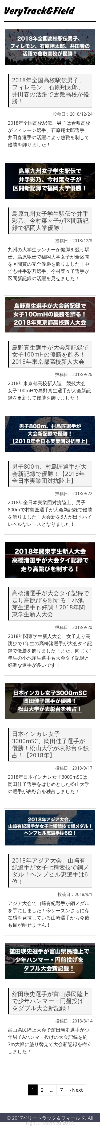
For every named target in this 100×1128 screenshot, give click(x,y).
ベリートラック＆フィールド (54, 1118)
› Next (76, 1090)
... (51, 1090)
